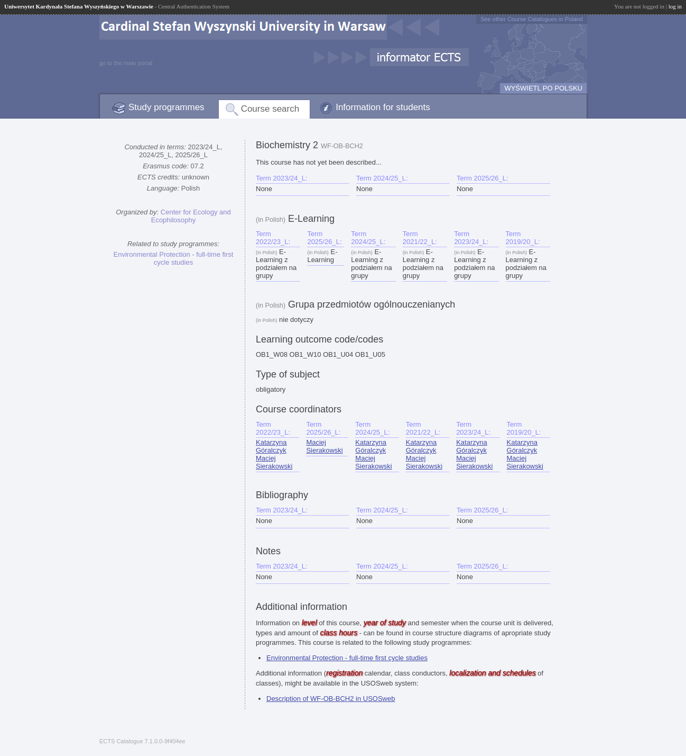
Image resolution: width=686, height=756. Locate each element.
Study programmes (166, 107)
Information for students (383, 107)
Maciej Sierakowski (274, 462)
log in (675, 6)
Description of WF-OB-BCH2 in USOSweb (330, 699)
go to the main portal (125, 63)
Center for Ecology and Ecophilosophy (191, 216)
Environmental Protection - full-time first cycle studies (174, 258)
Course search (270, 109)
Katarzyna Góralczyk (271, 446)
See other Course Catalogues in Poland (531, 19)
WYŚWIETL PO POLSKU (543, 88)
